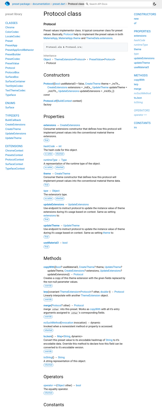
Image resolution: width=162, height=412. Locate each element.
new (136, 18)
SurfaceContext (14, 164)
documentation (41, 3)
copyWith (49, 267)
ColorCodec (12, 31)
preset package (21, 3)
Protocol (68, 34)
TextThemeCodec (15, 90)
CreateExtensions (57, 87)
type (46, 190)
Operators (142, 110)
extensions (50, 125)
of (135, 23)
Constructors (145, 14)
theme (47, 173)
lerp (46, 291)
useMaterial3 (51, 242)
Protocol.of (50, 100)
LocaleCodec (12, 36)
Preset (9, 40)
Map (59, 336)
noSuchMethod (52, 322)
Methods (141, 75)
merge (47, 305)
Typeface (10, 94)
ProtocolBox (12, 72)
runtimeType (50, 159)
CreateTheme (93, 83)
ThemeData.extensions (99, 38)
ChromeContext (14, 150)
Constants (142, 123)
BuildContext (64, 100)
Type (64, 159)
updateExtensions (54, 204)
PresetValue (96, 59)
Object (47, 59)
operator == (50, 385)
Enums (10, 103)
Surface (9, 107)
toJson (47, 336)
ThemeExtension (64, 59)
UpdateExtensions (68, 91)
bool (57, 83)
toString (48, 357)
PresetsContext (14, 155)
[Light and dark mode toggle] (154, 4)
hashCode (49, 146)
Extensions (14, 146)
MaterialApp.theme (70, 38)
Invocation (67, 322)
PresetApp (11, 45)
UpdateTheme (100, 87)
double (104, 291)
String (67, 336)
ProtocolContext (14, 159)
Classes (11, 23)
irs (135, 127)
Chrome (9, 27)
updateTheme (51, 225)
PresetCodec (12, 58)
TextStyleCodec (14, 85)
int (60, 146)
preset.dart (59, 3)
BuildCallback (13, 120)
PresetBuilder (13, 54)
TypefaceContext (15, 168)
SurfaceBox (12, 76)
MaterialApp (51, 38)
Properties (142, 31)
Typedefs (12, 115)
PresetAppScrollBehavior (19, 49)
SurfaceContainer (15, 81)
